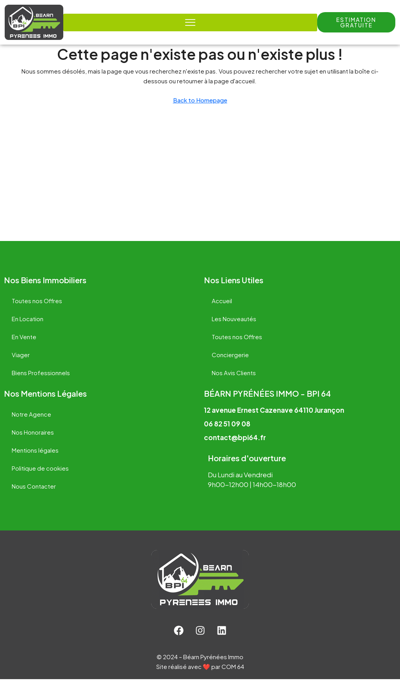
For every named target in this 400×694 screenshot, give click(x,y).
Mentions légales (35, 465)
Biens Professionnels (41, 387)
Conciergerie (230, 369)
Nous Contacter (34, 501)
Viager (21, 369)
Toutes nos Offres (37, 315)
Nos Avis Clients (234, 387)
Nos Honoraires (33, 447)
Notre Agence (31, 429)
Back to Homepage (200, 115)
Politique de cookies (40, 483)
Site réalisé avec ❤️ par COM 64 (200, 681)
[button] (356, 22)
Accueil (222, 315)
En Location (27, 333)
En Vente (24, 351)
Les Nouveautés (234, 333)
